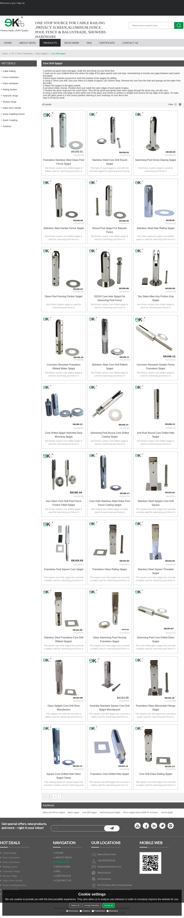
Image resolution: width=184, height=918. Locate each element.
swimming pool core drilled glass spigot (155, 639)
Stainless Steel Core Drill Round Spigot (109, 162)
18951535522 (104, 872)
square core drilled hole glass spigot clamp (63, 776)
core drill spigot (89, 812)
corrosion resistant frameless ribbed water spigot (63, 366)
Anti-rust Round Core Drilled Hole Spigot (155, 435)
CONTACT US (130, 42)
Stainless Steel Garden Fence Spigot (64, 228)
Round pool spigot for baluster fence (109, 230)
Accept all (108, 905)
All (12, 53)
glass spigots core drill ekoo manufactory (64, 707)
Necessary (72, 911)
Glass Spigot (42, 53)
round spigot (167, 812)
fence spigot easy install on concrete (140, 812)
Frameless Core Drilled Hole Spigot (109, 774)
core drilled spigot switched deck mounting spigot (63, 435)
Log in (13, 3)
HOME (8, 42)
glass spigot (73, 812)
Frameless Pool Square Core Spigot (63, 569)
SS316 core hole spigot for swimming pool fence (109, 298)
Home (5, 53)
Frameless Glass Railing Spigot (109, 569)
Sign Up (21, 3)
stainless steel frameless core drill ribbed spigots (63, 639)
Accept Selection (91, 905)
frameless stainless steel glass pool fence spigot (63, 162)
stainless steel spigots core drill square (156, 503)
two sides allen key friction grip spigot (156, 298)
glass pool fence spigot (54, 812)
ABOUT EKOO (27, 42)
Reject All (75, 905)
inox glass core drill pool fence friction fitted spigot (63, 503)
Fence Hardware (25, 53)
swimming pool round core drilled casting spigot (109, 435)
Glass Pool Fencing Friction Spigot (63, 296)
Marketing (112, 911)
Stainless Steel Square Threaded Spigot (156, 571)
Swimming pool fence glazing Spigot (155, 160)
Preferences (98, 911)
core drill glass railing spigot (155, 774)
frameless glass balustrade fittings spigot (155, 707)
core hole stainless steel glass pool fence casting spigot (109, 503)
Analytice (85, 911)
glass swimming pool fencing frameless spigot (109, 639)
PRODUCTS (50, 42)
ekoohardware (104, 879)
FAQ (89, 42)
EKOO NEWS (71, 42)
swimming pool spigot (110, 812)
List (175, 104)
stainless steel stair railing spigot (155, 228)
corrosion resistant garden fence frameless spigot (155, 366)
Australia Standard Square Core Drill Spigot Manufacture (110, 707)
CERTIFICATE (107, 42)
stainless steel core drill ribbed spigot (109, 366)
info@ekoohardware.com (109, 866)
